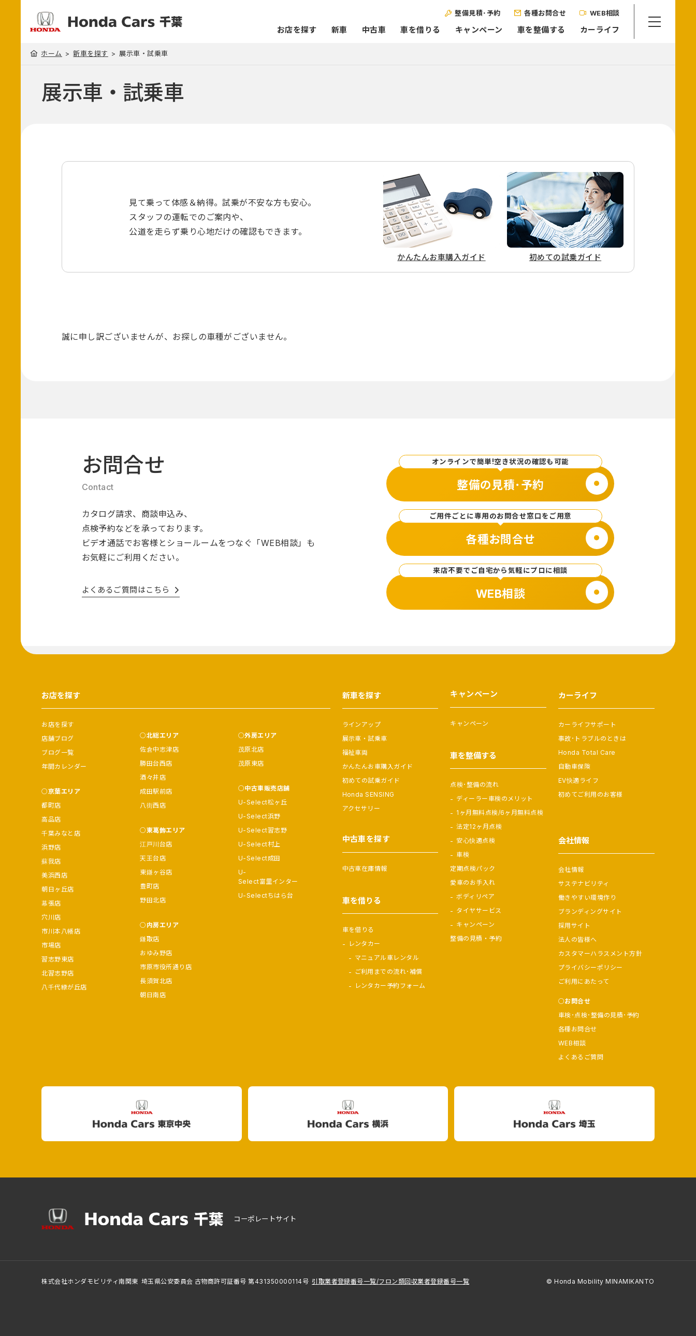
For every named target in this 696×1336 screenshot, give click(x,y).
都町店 (51, 805)
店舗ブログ (57, 738)
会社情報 (571, 869)
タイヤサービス (478, 910)
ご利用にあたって (584, 981)
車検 (462, 854)
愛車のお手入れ (472, 882)
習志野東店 (57, 959)
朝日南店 (153, 995)
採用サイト (574, 925)
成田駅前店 (156, 791)
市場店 (51, 945)
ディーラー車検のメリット (494, 798)
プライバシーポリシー (590, 967)
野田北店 (153, 900)
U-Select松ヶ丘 (262, 802)
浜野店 (51, 847)
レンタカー (365, 943)
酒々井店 (153, 777)
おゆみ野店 (156, 953)
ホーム (51, 53)
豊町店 (149, 886)
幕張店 (51, 903)
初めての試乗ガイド (371, 780)
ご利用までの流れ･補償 (389, 971)
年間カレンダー (63, 766)
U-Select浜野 (259, 816)
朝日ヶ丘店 (57, 889)
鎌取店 (149, 939)
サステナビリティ (584, 883)
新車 (329, 30)
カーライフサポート (587, 724)
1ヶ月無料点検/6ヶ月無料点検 (499, 812)
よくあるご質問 (580, 1057)
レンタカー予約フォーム (390, 985)
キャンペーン (468, 30)
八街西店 (153, 805)
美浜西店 (54, 875)
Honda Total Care (587, 752)
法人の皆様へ (577, 939)
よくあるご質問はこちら (126, 590)
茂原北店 (251, 749)
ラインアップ (361, 724)
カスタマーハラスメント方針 (600, 953)
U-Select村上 (259, 844)
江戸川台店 (156, 844)
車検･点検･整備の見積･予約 (599, 1015)
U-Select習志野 (262, 830)
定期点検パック (472, 868)
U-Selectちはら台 (266, 895)
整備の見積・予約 (476, 938)
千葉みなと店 (60, 833)
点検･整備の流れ (474, 784)
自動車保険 (574, 766)
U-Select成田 (259, 858)
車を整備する (531, 30)
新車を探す (90, 53)
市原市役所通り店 (166, 967)
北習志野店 (57, 973)
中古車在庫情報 (364, 868)
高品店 (51, 819)
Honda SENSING (368, 794)
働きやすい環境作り (587, 897)
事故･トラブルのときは (592, 738)
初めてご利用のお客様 (590, 794)
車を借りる (410, 30)
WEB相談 (572, 1043)
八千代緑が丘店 (63, 987)
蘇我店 (51, 861)
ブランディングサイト (590, 911)
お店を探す (287, 30)
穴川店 (51, 917)
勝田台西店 (156, 763)
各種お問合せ (577, 1029)
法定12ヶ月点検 (479, 826)
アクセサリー (361, 808)
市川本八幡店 (60, 931)
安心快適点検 (475, 840)
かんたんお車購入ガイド (377, 766)
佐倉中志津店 (159, 749)
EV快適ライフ (578, 780)
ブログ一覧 (57, 752)
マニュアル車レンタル (387, 957)
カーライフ (590, 30)
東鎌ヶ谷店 (156, 872)
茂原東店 (251, 763)
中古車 (363, 30)
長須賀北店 (156, 981)
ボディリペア (475, 896)
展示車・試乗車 (364, 738)
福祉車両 (355, 752)
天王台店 (153, 858)
